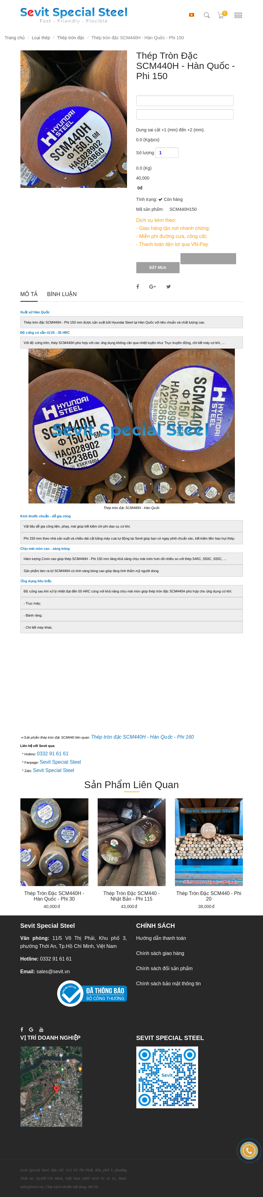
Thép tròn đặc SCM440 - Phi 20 (208, 896)
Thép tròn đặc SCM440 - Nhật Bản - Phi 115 (131, 896)
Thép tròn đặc (70, 37)
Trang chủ (15, 37)
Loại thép (41, 37)
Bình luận (62, 294)
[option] (54, 853)
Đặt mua (157, 267)
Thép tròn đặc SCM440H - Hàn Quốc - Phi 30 (54, 896)
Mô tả (29, 294)
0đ (139, 187)
